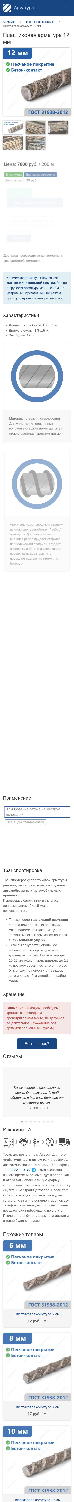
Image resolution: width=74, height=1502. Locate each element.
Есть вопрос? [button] (37, 1043)
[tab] (13, 127)
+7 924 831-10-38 (16, 1170)
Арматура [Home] (18, 7)
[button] (66, 8)
